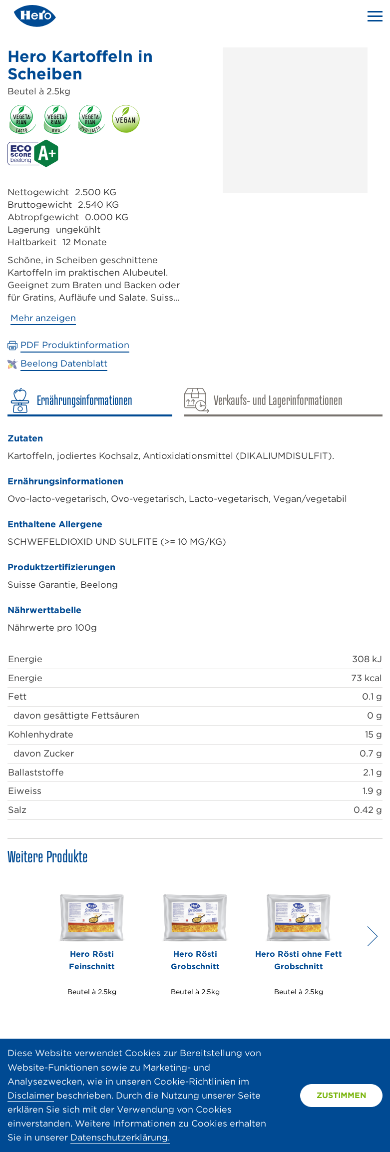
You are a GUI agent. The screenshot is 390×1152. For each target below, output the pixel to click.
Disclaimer (30, 1095)
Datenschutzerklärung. (120, 1137)
